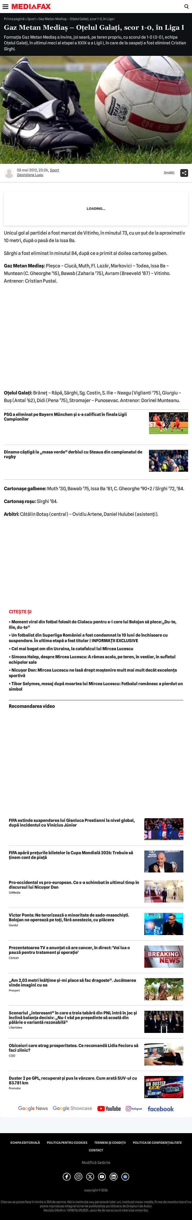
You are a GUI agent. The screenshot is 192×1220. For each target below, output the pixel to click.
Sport (31, 19)
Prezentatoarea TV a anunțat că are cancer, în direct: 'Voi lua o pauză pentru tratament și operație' (69, 950)
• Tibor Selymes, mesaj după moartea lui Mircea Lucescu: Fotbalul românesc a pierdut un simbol (96, 686)
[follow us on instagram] (134, 1109)
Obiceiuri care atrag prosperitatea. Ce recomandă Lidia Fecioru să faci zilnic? (73, 1047)
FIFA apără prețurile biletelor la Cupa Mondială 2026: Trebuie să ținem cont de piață (71, 855)
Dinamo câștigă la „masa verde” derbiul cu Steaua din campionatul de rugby (73, 454)
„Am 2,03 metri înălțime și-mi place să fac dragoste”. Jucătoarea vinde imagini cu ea (72, 982)
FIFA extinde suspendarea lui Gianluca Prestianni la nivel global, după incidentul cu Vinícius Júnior (72, 822)
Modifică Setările (96, 1163)
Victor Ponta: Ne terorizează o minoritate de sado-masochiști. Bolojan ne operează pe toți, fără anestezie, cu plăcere (69, 917)
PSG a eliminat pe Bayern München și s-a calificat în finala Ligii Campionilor (65, 416)
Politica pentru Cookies (67, 1143)
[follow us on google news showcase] (72, 1109)
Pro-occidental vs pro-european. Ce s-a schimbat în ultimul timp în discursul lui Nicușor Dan (74, 884)
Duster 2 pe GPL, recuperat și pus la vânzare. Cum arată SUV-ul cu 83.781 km (73, 1080)
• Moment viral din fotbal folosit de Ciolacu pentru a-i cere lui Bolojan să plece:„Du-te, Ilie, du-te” (92, 624)
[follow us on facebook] (160, 1109)
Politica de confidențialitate (157, 1143)
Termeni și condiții (110, 1143)
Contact (96, 1150)
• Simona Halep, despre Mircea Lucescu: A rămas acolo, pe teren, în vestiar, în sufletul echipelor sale (92, 659)
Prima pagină (14, 19)
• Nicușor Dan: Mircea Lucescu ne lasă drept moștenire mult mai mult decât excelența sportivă (93, 673)
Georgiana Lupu (30, 175)
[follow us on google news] (33, 1109)
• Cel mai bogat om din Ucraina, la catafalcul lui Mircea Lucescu (71, 648)
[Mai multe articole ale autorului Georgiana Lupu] (9, 173)
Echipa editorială (25, 1143)
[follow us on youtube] (109, 1109)
